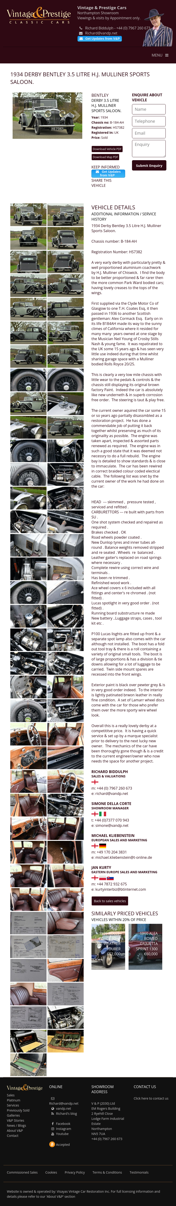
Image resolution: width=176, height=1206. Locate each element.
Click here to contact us (151, 1098)
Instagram (60, 1128)
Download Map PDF (105, 157)
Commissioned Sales (22, 1172)
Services (13, 1105)
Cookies (51, 1172)
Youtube (59, 1134)
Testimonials (139, 1172)
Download (27, 101)
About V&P (15, 1130)
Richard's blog (63, 1113)
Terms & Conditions (108, 1172)
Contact (12, 1135)
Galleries (13, 1115)
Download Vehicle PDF (107, 149)
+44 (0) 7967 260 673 (106, 1139)
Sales (11, 1095)
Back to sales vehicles (110, 901)
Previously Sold (18, 1110)
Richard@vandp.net (98, 33)
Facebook (60, 1123)
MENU (160, 55)
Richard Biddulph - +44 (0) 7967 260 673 (115, 28)
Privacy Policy (75, 1172)
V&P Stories (15, 1120)
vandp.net (60, 1108)
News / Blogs (16, 1125)
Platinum (13, 1100)
